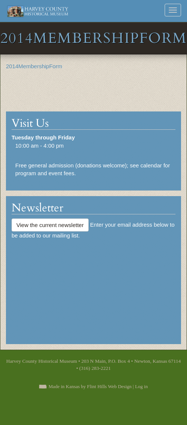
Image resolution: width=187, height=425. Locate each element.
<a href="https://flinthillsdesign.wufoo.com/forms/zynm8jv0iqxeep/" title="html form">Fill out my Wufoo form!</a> (93, 288)
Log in (141, 386)
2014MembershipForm (34, 66)
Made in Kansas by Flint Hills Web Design (89, 386)
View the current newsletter (50, 225)
